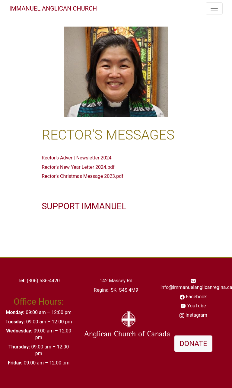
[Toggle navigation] (214, 8)
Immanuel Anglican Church (53, 8)
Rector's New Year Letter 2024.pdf (78, 167)
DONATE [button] (193, 343)
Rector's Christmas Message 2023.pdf (82, 176)
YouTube (196, 306)
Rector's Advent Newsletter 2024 (76, 158)
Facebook (196, 297)
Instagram (196, 315)
